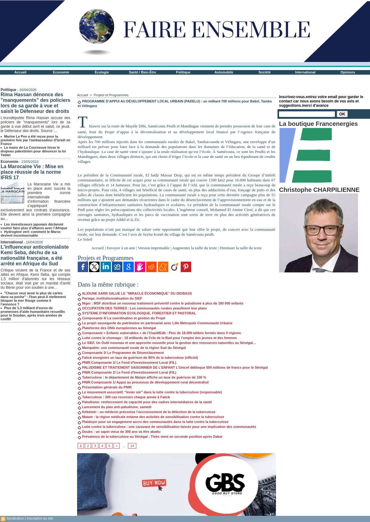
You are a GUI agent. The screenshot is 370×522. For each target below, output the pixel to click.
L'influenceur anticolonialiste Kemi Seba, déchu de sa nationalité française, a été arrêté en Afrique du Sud (35, 255)
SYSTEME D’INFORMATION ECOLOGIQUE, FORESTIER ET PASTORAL (137, 313)
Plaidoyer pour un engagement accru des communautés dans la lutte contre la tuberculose (153, 422)
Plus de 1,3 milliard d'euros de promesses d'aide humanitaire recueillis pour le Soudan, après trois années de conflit (33, 313)
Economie (61, 72)
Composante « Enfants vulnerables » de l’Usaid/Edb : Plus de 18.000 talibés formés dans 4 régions (159, 333)
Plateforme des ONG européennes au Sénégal (117, 328)
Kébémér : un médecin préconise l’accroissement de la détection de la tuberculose (147, 412)
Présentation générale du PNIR (105, 387)
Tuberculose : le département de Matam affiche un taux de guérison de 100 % (142, 377)
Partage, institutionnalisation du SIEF (110, 298)
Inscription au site (40, 518)
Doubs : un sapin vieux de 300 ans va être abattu (119, 431)
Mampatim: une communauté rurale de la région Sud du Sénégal (132, 348)
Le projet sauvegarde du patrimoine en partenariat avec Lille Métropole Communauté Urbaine (155, 323)
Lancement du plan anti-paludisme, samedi (114, 407)
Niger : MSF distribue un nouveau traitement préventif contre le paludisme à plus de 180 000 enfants (160, 303)
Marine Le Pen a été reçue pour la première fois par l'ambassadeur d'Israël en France (35, 140)
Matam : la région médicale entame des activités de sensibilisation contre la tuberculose (151, 417)
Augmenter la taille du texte (194, 248)
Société (265, 72)
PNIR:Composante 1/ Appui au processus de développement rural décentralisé (143, 382)
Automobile (224, 72)
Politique (183, 72)
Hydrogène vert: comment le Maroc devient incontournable (31, 233)
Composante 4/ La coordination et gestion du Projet (121, 318)
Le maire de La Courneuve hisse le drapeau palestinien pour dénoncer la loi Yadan (33, 151)
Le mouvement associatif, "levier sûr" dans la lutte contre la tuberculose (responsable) (150, 392)
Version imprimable (154, 248)
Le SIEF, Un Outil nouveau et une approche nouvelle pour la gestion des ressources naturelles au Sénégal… (167, 343)
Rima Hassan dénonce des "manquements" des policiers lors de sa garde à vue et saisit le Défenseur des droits (35, 103)
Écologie (102, 72)
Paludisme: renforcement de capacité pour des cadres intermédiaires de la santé (145, 402)
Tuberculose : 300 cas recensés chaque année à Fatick (124, 397)
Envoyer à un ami (121, 248)
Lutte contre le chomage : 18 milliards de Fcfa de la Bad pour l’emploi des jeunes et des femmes (157, 338)
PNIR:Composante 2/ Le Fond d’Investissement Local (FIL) (127, 362)
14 (132, 446)
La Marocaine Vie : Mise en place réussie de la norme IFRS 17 (32, 172)
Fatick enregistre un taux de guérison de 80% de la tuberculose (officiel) (138, 357)
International (305, 72)
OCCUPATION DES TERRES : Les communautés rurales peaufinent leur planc (142, 308)
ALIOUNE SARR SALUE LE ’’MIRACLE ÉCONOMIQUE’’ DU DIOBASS (135, 293)
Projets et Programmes (111, 95)
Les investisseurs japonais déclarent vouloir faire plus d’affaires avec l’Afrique (34, 226)
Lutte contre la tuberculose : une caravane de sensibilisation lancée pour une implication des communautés (167, 427)
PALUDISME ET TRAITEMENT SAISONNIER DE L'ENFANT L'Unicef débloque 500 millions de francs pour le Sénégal (173, 367)
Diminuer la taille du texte (240, 248)
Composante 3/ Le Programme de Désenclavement (121, 352)
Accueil (20, 72)
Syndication (15, 518)
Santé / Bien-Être (142, 72)
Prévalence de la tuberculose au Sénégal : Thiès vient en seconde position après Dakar (150, 436)
